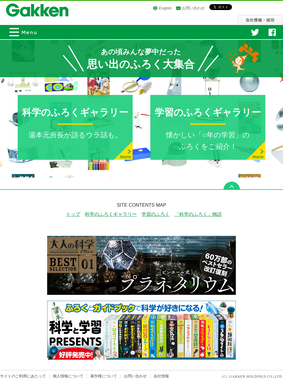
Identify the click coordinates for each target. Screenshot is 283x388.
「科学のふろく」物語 (198, 214)
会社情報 (260, 20)
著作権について (103, 376)
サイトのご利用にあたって (23, 376)
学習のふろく (156, 214)
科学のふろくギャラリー (111, 214)
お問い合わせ (193, 8)
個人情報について (68, 376)
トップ (73, 214)
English (165, 8)
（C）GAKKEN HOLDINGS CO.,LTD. (251, 376)
